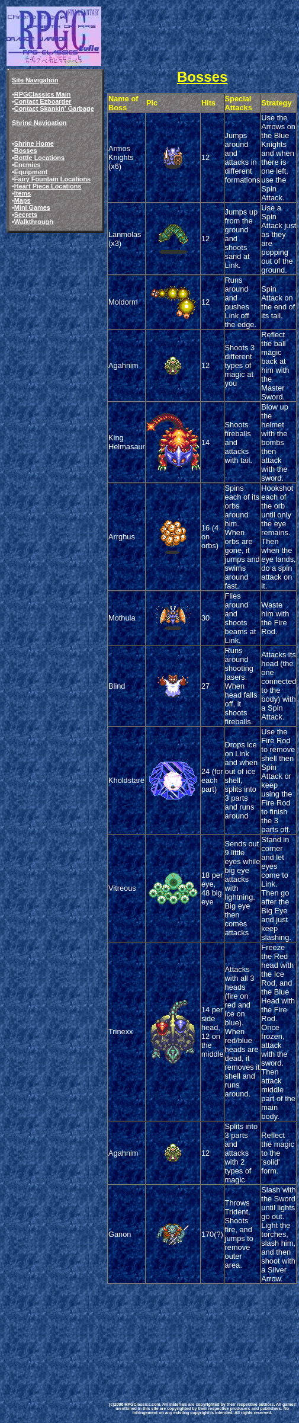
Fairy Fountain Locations (52, 179)
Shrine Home (34, 143)
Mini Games (32, 207)
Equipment (30, 171)
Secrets (25, 214)
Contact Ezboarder (43, 101)
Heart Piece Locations (48, 186)
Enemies (27, 164)
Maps (22, 200)
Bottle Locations (39, 157)
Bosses (25, 150)
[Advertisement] (165, 1330)
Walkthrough (33, 221)
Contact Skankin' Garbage (54, 108)
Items (22, 193)
